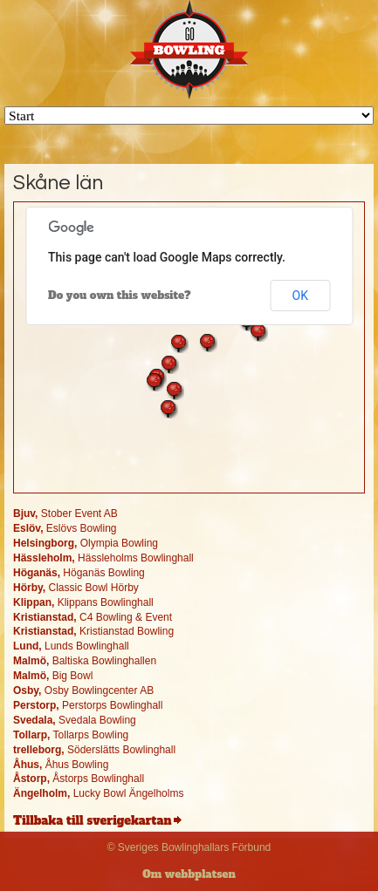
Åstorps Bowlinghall (78, 778)
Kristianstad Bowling (93, 631)
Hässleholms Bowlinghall (103, 558)
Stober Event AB (65, 513)
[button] (179, 343)
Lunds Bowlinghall (71, 646)
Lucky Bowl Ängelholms (98, 793)
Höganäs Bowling (79, 573)
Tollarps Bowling (70, 735)
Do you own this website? (119, 296)
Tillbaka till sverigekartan (92, 820)
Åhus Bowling (60, 764)
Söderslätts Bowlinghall (94, 750)
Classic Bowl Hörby (76, 588)
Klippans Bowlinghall (83, 602)
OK (300, 296)
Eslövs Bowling (65, 528)
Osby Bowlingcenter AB (83, 690)
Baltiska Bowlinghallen (84, 661)
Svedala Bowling (74, 720)
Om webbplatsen (189, 874)
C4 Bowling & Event (92, 617)
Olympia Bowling (85, 543)
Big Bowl (53, 676)
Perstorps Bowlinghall (87, 705)
